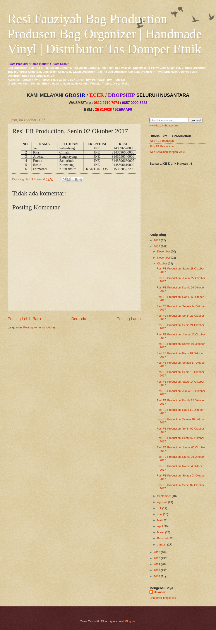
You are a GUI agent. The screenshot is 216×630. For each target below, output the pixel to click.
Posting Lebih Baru (24, 319)
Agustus (162, 502)
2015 (157, 558)
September (164, 496)
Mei (159, 520)
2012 (157, 576)
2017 (157, 246)
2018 (157, 240)
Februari (162, 538)
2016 (157, 552)
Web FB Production (161, 140)
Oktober (162, 263)
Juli (159, 508)
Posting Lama (129, 319)
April (160, 526)
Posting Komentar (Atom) (39, 327)
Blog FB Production (161, 146)
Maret (160, 532)
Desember (163, 251)
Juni (159, 514)
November (163, 257)
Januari (161, 544)
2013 (157, 570)
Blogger (130, 621)
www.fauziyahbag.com (163, 125)
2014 (157, 564)
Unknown (160, 592)
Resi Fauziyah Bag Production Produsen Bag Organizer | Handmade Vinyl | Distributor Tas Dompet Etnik (105, 34)
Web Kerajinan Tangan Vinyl (167, 152)
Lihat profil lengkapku (162, 597)
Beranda (78, 319)
